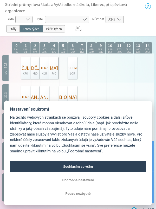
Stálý (13, 29)
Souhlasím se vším (78, 166)
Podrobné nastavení (78, 180)
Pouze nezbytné (78, 193)
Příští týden (54, 29)
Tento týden (31, 29)
